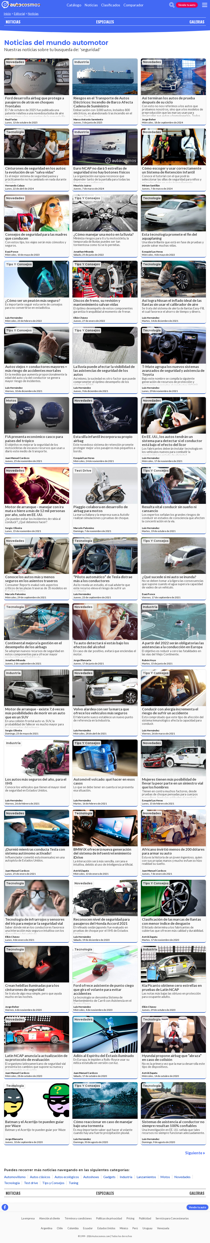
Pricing (130, 1218)
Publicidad (145, 1218)
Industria (81, 62)
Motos (11, 400)
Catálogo (74, 5)
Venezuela (163, 1228)
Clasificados (110, 5)
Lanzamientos (146, 1177)
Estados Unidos (106, 1228)
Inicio (7, 13)
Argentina (46, 1228)
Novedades (15, 62)
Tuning (73, 1183)
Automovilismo (15, 1177)
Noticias (91, 5)
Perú (135, 1228)
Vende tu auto (186, 5)
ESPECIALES (105, 21)
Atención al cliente (49, 1218)
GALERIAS (196, 21)
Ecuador (88, 1228)
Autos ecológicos (67, 1177)
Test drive (82, 470)
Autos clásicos (40, 1177)
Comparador (133, 5)
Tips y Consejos (87, 198)
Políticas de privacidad (109, 1218)
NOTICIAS (13, 21)
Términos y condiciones (78, 1218)
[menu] (204, 4)
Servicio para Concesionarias (172, 1218)
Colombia (73, 1228)
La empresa (28, 1218)
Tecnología (15, 132)
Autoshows (91, 1177)
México (124, 1228)
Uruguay (148, 1228)
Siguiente (195, 1152)
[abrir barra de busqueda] (171, 4)
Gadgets (109, 1177)
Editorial (19, 13)
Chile (60, 1228)
